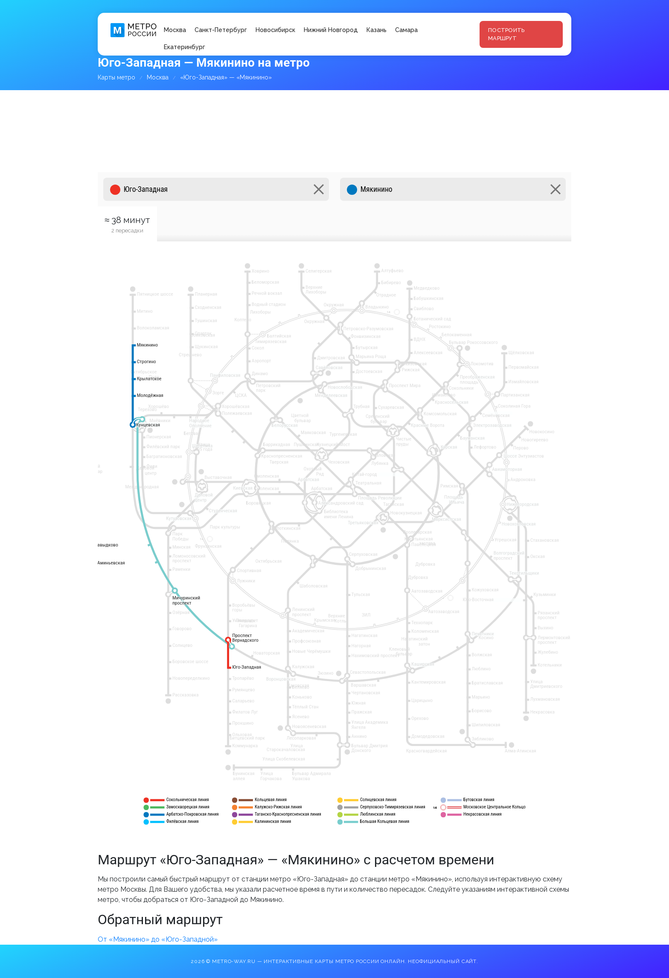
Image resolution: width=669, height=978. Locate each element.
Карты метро (116, 77)
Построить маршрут (506, 34)
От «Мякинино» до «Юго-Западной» (158, 939)
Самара (406, 29)
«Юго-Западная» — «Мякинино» (226, 77)
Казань (376, 29)
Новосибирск (275, 29)
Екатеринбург (184, 47)
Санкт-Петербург (221, 29)
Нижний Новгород (331, 29)
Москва (175, 29)
